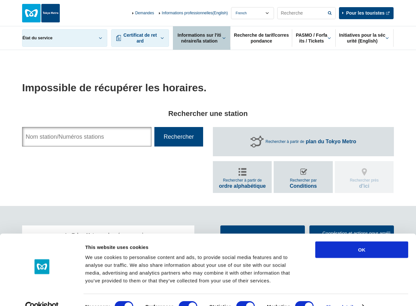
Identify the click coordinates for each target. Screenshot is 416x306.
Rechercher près (364, 183)
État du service (37, 37)
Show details (341, 293)
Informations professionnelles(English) (195, 13)
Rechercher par (303, 183)
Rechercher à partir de (311, 142)
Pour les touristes (365, 13)
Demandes (144, 13)
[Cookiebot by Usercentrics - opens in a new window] (42, 293)
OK (362, 236)
